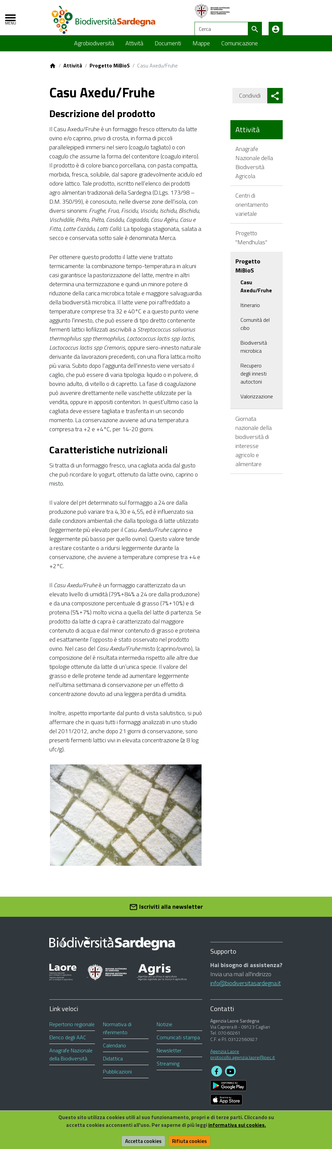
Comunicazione (239, 48)
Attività (134, 48)
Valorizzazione (256, 402)
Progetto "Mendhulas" (251, 243)
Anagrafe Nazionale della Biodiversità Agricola (254, 168)
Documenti (168, 48)
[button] (275, 101)
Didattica (113, 1064)
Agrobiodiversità (94, 48)
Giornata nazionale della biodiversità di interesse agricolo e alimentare (253, 446)
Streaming (168, 1069)
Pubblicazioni (117, 1077)
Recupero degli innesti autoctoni (253, 379)
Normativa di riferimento (117, 1034)
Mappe (201, 48)
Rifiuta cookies (190, 1141)
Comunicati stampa (178, 1043)
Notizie (164, 1030)
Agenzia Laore (224, 1056)
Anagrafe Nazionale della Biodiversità (71, 1060)
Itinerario (250, 310)
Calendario (114, 1051)
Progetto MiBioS (110, 71)
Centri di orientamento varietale (251, 209)
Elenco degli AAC (67, 1043)
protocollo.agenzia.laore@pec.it (242, 1062)
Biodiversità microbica (253, 352)
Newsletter (169, 1056)
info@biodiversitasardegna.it (245, 988)
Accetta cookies (143, 1141)
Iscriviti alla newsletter (166, 912)
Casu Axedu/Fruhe (256, 292)
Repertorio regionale (72, 1030)
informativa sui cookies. (239, 1125)
